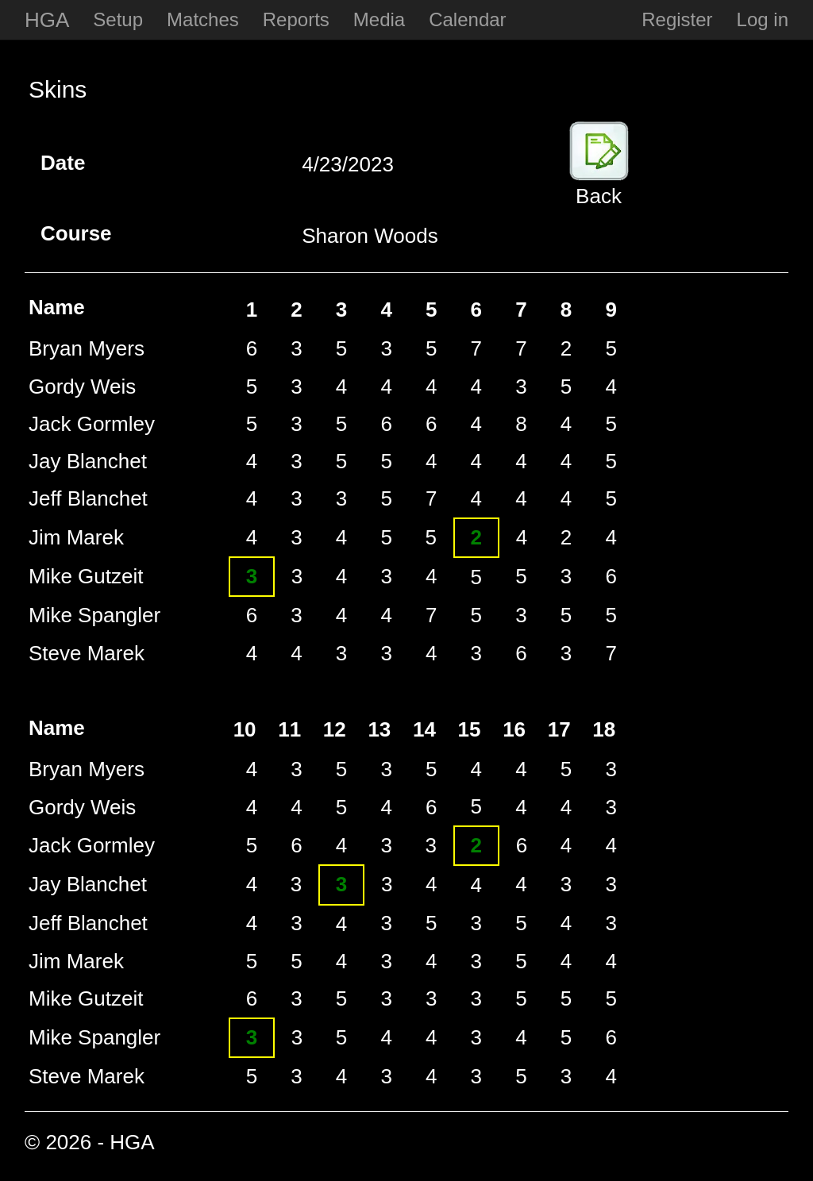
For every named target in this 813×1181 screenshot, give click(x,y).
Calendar (467, 19)
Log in (762, 19)
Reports (296, 19)
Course (56, 233)
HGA (47, 20)
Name (57, 307)
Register (677, 19)
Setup (118, 19)
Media (379, 19)
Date (56, 163)
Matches (203, 19)
